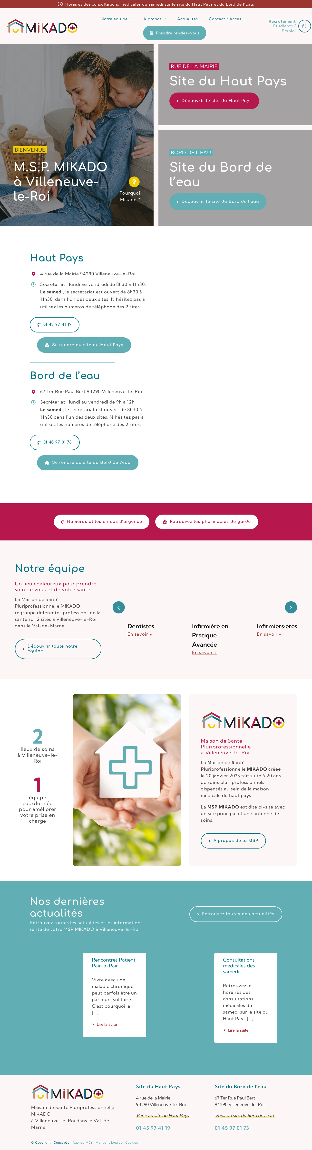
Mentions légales (109, 1142)
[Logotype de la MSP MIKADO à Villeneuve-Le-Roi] (42, 20)
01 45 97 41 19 (153, 1128)
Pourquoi (130, 193)
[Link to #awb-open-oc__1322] (304, 26)
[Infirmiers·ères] (269, 560)
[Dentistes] (140, 560)
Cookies (131, 1142)
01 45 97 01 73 (232, 1128)
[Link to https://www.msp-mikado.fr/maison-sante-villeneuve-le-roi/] (134, 181)
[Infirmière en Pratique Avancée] (205, 560)
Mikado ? (130, 199)
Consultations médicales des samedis (239, 965)
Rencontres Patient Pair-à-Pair (114, 963)
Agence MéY (83, 1142)
